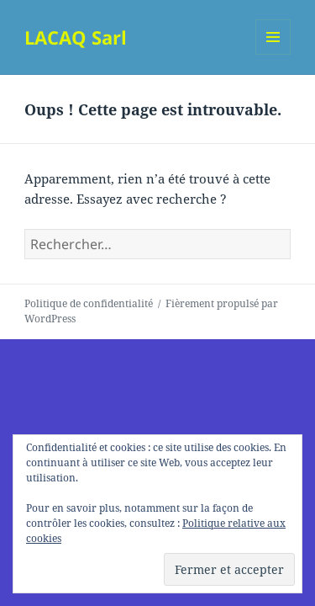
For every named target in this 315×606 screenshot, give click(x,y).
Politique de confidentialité (88, 303)
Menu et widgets (273, 54)
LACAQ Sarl (75, 37)
